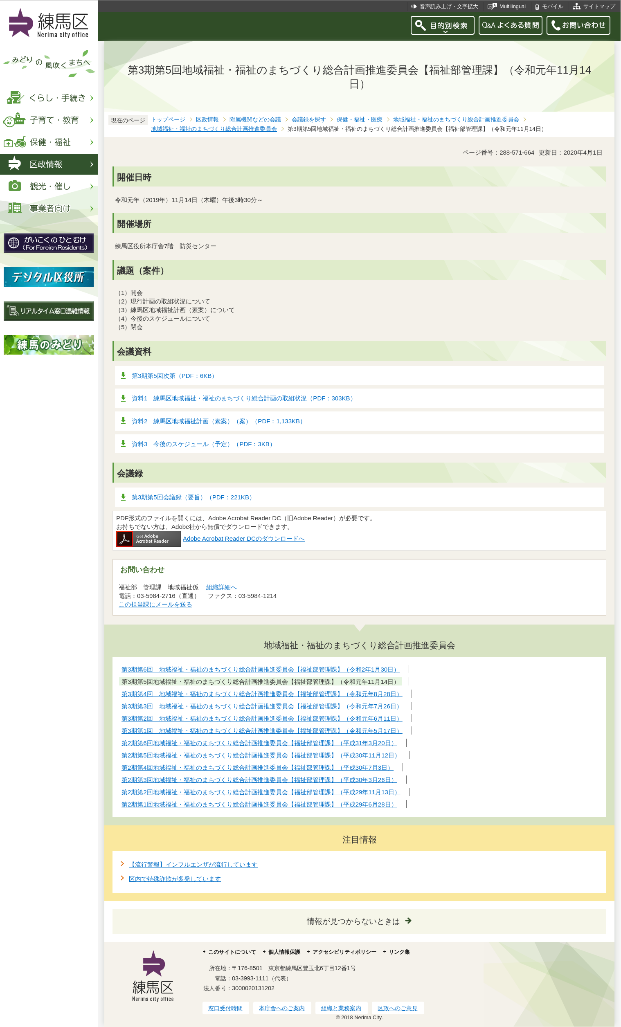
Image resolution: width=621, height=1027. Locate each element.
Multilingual (513, 6)
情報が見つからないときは (353, 921)
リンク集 (399, 952)
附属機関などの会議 (255, 120)
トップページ (168, 120)
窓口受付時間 (225, 1008)
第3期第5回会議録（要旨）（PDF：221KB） (193, 497)
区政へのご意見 (398, 1008)
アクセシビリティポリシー (344, 952)
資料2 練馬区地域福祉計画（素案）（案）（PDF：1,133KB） (219, 421)
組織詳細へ (221, 587)
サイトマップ (599, 6)
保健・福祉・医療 (359, 120)
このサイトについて (232, 952)
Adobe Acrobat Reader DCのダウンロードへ (210, 538)
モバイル (552, 6)
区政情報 (207, 120)
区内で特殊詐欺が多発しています (175, 878)
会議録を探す (309, 120)
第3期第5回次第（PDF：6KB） (175, 375)
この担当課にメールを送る (155, 604)
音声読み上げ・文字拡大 (449, 6)
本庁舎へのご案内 (282, 1008)
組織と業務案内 (341, 1008)
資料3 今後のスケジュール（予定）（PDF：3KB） (204, 443)
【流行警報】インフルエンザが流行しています (193, 864)
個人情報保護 (284, 952)
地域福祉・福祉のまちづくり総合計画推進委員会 (456, 120)
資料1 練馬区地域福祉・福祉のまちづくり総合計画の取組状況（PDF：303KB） (244, 398)
